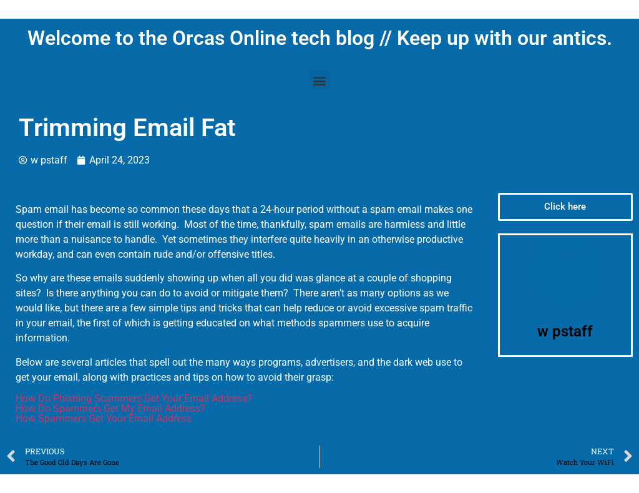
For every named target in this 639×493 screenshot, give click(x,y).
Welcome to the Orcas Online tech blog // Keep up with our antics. (319, 38)
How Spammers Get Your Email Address (104, 418)
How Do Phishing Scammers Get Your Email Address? (134, 398)
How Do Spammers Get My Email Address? (110, 408)
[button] (320, 80)
